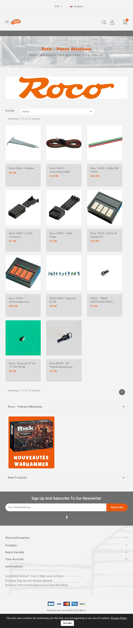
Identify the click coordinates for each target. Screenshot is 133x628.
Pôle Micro (62, 585)
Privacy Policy (119, 618)
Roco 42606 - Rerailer (21, 168)
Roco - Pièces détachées (25, 406)
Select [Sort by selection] (57, 111)
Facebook (67, 518)
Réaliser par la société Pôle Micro (66, 610)
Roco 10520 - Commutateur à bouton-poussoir (19, 302)
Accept (67, 623)
